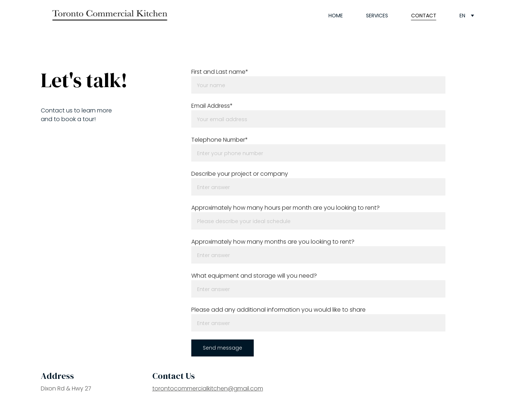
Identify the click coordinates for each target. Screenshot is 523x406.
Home (335, 15)
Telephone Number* (219, 140)
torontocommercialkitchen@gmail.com (207, 388)
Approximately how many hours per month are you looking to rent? (285, 208)
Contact (423, 15)
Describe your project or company (239, 174)
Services (377, 15)
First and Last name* (219, 72)
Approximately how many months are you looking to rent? (272, 242)
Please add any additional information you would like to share (278, 309)
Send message (222, 347)
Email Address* (212, 106)
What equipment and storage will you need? (254, 276)
